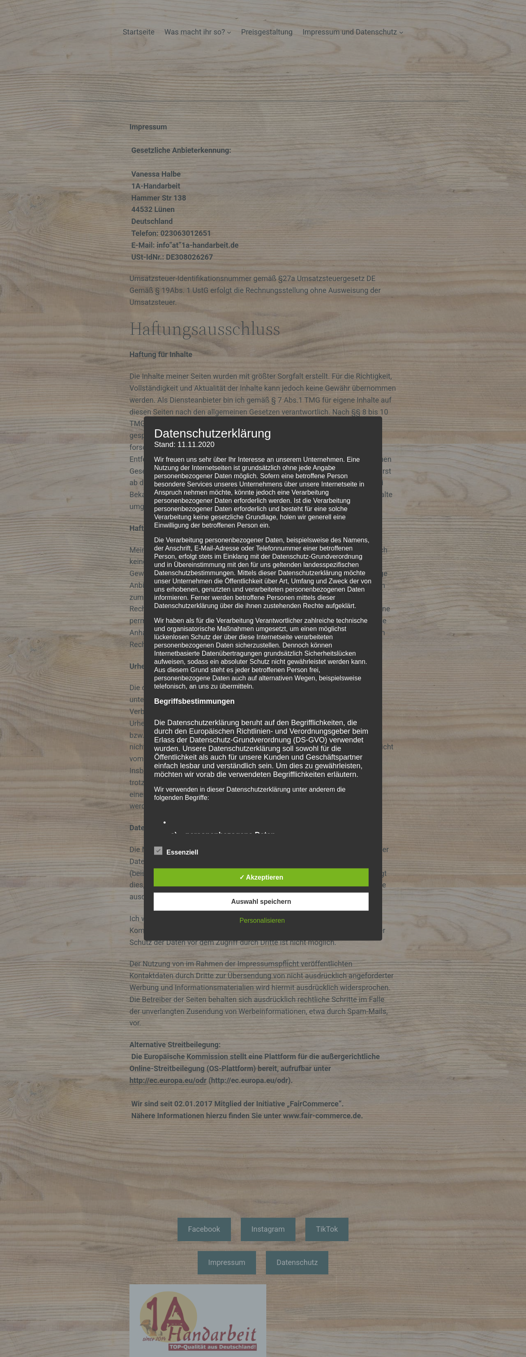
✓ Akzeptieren (261, 877)
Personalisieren (262, 920)
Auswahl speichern (261, 901)
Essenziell (176, 851)
